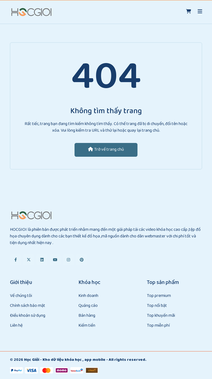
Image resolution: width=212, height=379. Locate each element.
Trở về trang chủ (106, 149)
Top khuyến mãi (161, 316)
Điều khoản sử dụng (27, 316)
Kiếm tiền (86, 325)
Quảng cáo (88, 306)
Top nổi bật (157, 306)
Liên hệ (16, 325)
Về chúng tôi (21, 296)
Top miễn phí (158, 325)
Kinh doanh (88, 296)
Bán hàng (86, 316)
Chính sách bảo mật (27, 306)
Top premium (159, 296)
